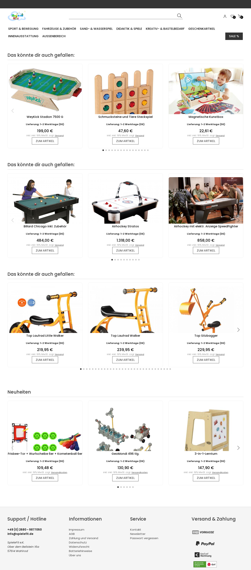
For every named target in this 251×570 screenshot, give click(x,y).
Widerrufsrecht (79, 547)
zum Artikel (45, 141)
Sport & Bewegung (23, 29)
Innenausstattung (23, 36)
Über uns (75, 555)
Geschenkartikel (201, 29)
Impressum (76, 530)
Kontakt (135, 530)
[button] (103, 150)
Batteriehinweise (80, 551)
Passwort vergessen (144, 538)
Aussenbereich (54, 36)
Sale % (234, 36)
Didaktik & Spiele (129, 29)
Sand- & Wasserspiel (96, 29)
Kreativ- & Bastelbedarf (165, 29)
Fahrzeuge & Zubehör (59, 29)
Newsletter (137, 534)
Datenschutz (78, 542)
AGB (72, 534)
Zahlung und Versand (83, 538)
